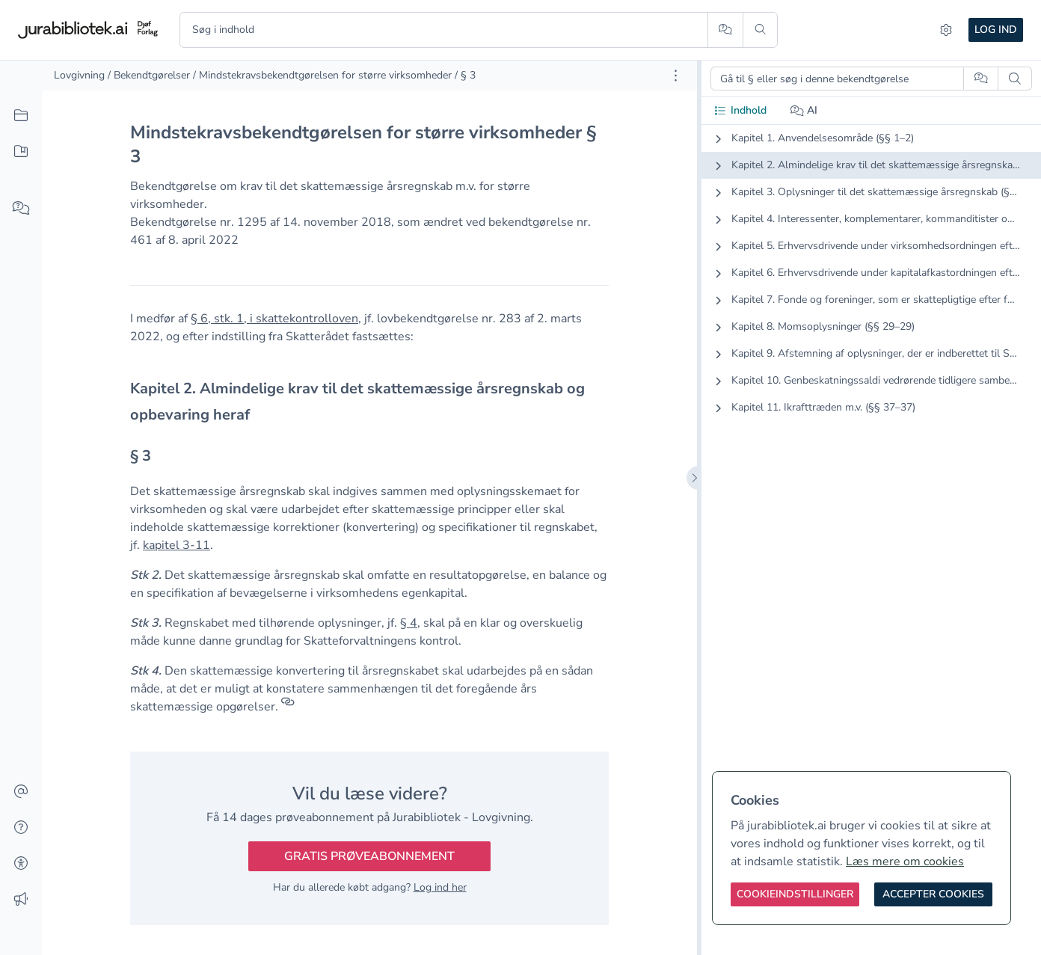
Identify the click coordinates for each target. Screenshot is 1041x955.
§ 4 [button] (408, 623)
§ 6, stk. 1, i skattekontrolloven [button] (274, 318)
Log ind (995, 29)
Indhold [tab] (740, 110)
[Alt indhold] (21, 115)
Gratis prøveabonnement (369, 856)
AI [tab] (804, 110)
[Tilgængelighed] (21, 863)
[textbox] (369, 401)
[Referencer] (288, 707)
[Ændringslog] (21, 899)
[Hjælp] (21, 827)
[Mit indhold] (21, 151)
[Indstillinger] (946, 30)
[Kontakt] (21, 792)
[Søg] (760, 30)
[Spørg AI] (725, 30)
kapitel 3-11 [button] (176, 545)
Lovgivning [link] (79, 75)
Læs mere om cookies (905, 861)
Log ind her (440, 887)
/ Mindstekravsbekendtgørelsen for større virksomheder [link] (322, 75)
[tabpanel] (871, 285)
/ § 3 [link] (465, 75)
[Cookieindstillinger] (795, 894)
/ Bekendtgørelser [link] (149, 75)
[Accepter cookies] (933, 894)
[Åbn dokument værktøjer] (675, 75)
